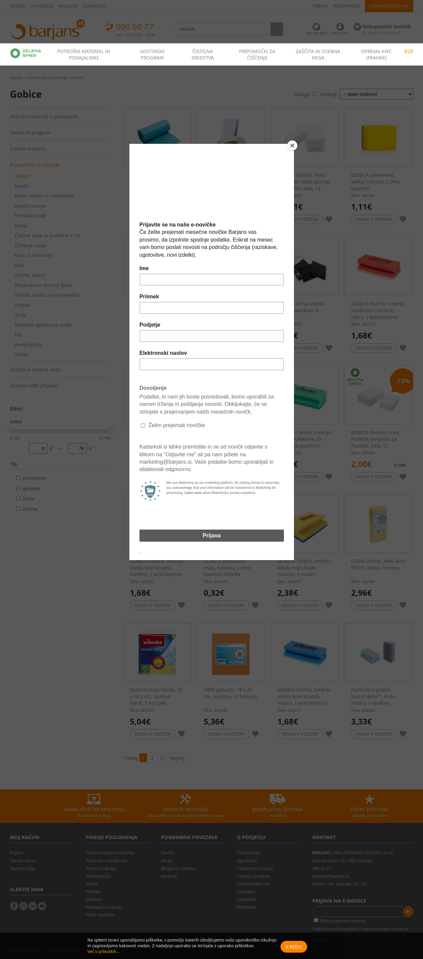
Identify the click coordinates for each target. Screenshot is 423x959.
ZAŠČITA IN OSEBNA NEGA (318, 54)
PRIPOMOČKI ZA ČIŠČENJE (257, 54)
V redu (294, 947)
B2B (408, 51)
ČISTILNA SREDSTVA (203, 54)
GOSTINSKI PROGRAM (152, 54)
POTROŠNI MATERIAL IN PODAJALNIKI (83, 54)
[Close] (292, 145)
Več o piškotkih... (103, 951)
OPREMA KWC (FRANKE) (376, 54)
